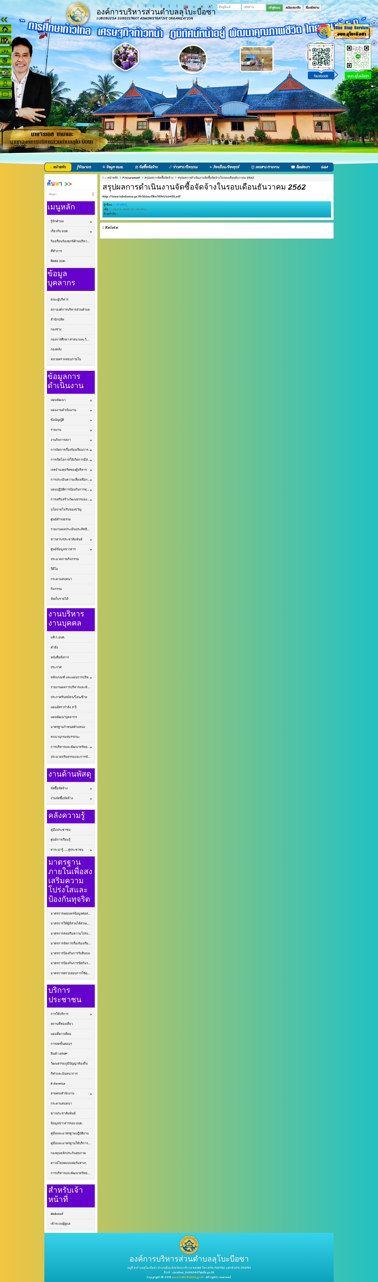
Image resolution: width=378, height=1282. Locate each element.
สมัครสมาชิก (293, 7)
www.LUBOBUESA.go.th (187, 1277)
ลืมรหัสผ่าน (312, 7)
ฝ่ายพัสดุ (121, 204)
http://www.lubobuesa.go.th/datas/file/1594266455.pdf (141, 196)
